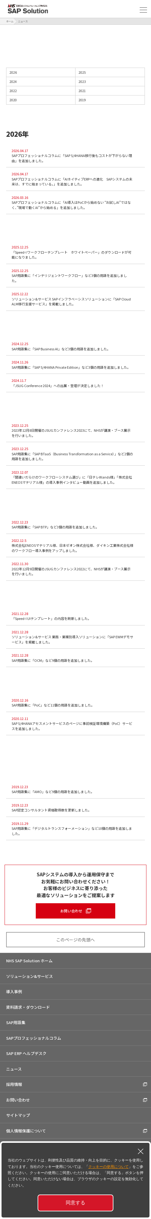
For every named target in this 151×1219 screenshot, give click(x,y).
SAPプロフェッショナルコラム (33, 1038)
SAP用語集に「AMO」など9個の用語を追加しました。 (77, 789)
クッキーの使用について (108, 1167)
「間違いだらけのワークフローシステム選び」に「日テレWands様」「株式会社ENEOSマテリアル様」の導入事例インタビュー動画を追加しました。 (77, 477)
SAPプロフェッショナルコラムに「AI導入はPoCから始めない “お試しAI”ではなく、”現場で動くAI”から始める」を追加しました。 (77, 202)
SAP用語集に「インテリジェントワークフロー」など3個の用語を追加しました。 (77, 275)
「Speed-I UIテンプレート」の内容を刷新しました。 (77, 616)
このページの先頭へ (75, 940)
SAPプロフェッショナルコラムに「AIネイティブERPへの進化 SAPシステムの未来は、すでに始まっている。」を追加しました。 (77, 178)
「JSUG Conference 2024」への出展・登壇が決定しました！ (77, 383)
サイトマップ (18, 1115)
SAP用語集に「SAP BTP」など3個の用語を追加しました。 (77, 525)
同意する (75, 1202)
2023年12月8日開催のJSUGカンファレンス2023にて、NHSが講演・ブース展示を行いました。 (77, 430)
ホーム (9, 21)
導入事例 (14, 991)
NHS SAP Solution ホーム (29, 961)
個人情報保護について (26, 1131)
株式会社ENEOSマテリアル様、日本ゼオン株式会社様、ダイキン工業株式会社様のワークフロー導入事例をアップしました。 (77, 545)
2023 (110, 81)
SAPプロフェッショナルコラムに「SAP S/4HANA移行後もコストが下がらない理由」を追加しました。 (77, 155)
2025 (110, 72)
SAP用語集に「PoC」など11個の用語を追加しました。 (77, 703)
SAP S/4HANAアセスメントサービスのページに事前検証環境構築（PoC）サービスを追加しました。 (77, 723)
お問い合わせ (71, 910)
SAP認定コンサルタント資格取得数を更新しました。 (77, 808)
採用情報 (14, 1084)
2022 (41, 91)
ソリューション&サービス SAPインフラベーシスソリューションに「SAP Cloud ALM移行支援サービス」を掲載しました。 (77, 298)
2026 (41, 72)
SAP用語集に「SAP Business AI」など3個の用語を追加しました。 (77, 346)
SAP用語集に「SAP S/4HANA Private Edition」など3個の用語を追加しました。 (77, 365)
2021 (110, 91)
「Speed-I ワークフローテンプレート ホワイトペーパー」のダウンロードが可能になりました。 (77, 251)
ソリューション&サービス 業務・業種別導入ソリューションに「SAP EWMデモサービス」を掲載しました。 (77, 636)
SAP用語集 (15, 1022)
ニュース (14, 1069)
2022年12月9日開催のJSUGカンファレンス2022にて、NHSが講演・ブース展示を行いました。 (72, 568)
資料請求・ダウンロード (28, 1007)
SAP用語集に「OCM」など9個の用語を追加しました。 (77, 658)
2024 (41, 81)
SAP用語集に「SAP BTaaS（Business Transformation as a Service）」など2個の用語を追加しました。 (77, 453)
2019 (110, 100)
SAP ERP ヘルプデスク (26, 1053)
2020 (41, 100)
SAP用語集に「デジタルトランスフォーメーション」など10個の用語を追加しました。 (77, 828)
